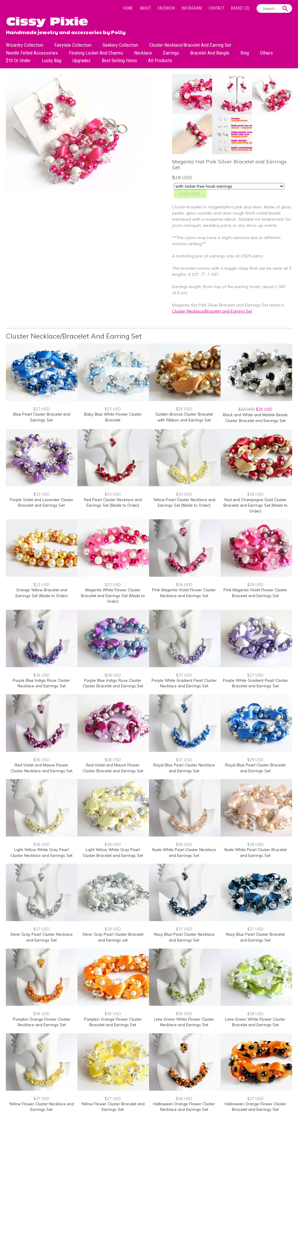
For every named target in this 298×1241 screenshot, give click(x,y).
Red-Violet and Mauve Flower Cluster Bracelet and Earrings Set (113, 768)
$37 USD (184, 675)
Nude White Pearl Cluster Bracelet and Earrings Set (255, 852)
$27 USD (41, 409)
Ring (244, 53)
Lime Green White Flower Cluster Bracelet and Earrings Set (255, 1022)
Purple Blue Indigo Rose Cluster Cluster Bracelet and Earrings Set (113, 683)
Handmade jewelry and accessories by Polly (66, 31)
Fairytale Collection (72, 45)
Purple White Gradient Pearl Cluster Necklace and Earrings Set (184, 683)
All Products (160, 60)
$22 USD (41, 584)
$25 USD (184, 409)
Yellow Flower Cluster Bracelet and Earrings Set (113, 1106)
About (145, 8)
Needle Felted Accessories (32, 53)
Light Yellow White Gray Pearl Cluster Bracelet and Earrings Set (113, 852)
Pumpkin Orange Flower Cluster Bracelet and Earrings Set (113, 1022)
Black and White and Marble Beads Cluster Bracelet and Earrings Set (255, 417)
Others (266, 53)
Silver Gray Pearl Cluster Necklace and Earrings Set (41, 937)
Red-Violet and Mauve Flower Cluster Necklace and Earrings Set (41, 768)
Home (128, 8)
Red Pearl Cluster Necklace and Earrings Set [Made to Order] (113, 502)
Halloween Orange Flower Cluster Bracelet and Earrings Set (255, 1106)
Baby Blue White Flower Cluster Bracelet (113, 417)
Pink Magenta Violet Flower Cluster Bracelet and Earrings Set (255, 593)
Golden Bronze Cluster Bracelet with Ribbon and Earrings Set (184, 417)
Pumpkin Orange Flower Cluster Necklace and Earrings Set (41, 1022)
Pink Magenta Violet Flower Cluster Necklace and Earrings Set (184, 593)
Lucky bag (51, 60)
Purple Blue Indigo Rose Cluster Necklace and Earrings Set (41, 683)
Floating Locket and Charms (96, 53)
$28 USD (255, 494)
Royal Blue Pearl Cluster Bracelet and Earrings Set (255, 768)
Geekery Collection (120, 45)
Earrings (171, 53)
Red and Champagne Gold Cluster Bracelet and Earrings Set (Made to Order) (255, 505)
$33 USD (113, 494)
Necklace (143, 53)
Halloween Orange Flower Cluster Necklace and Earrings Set (184, 1106)
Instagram (192, 8)
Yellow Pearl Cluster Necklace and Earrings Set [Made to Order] (184, 502)
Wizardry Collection (24, 45)
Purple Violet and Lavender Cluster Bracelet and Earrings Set (41, 502)
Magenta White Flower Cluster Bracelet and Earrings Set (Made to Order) (113, 596)
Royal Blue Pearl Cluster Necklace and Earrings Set (184, 768)
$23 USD (113, 409)
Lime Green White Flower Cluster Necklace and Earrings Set (184, 1022)
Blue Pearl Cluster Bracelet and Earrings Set (41, 417)
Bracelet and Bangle (209, 53)
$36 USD (184, 584)
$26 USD (113, 1013)
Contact (216, 8)
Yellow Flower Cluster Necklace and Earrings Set (41, 1106)
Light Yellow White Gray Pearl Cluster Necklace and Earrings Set (41, 852)
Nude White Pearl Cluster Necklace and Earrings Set (184, 852)
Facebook (166, 8)
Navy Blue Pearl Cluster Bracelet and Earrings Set (255, 937)
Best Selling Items (119, 60)
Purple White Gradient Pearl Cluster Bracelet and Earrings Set (255, 683)
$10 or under (18, 60)
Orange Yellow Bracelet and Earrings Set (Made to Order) (41, 593)
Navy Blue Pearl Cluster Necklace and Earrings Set (184, 937)
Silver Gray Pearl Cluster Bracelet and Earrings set (112, 937)
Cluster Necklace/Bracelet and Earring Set (190, 45)
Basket (240, 8)
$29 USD (255, 759)
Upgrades (81, 60)
